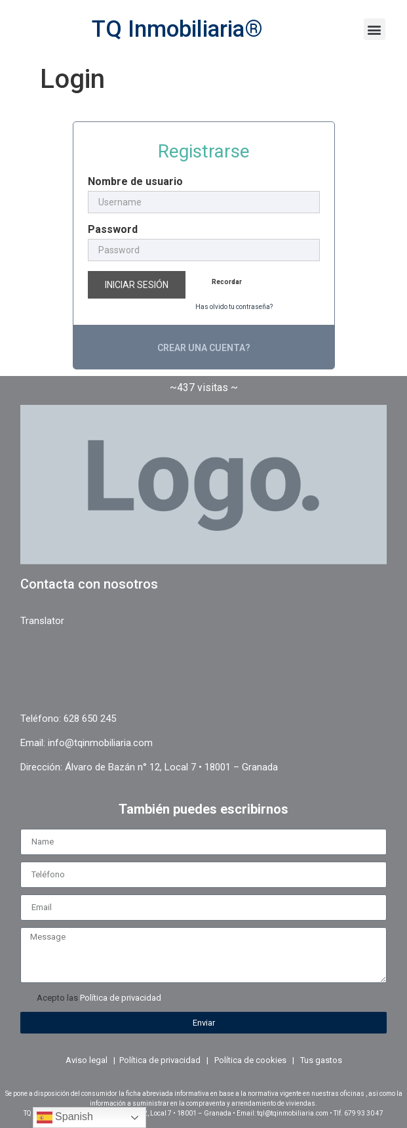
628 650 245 (90, 718)
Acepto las (99, 998)
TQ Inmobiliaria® (177, 29)
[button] (374, 29)
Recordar (227, 282)
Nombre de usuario (135, 182)
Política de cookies (250, 1060)
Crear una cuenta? (203, 348)
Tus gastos (321, 1060)
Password (113, 229)
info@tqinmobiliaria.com (100, 743)
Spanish (65, 1117)
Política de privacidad (120, 998)
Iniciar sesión (136, 285)
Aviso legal (86, 1060)
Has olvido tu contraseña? (234, 306)
